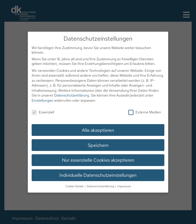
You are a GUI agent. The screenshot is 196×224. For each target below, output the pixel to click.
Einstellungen (43, 100)
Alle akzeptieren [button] (98, 130)
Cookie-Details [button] (74, 185)
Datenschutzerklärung (71, 95)
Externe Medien (144, 112)
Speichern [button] (98, 145)
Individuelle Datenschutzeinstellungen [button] (98, 175)
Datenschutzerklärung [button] (101, 185)
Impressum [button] (124, 185)
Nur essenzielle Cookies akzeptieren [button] (98, 160)
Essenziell (43, 112)
